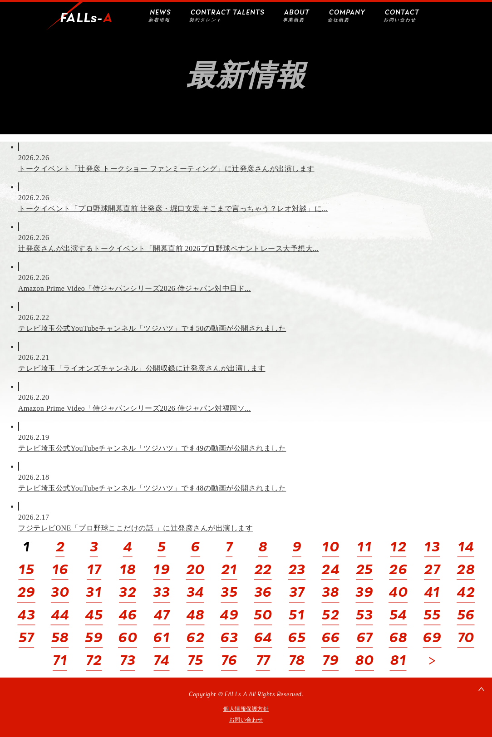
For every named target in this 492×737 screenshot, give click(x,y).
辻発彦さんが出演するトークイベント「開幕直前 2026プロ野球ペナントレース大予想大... (168, 248)
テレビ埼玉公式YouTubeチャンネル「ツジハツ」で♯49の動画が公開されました (152, 448)
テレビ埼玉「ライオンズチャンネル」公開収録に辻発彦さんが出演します (142, 368)
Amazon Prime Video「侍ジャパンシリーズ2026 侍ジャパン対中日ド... (134, 288)
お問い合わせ (246, 720)
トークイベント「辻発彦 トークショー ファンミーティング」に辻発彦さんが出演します (166, 168)
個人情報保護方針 (246, 709)
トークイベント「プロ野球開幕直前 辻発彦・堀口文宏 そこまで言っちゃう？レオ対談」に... (173, 208)
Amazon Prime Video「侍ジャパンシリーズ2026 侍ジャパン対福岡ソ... (134, 408)
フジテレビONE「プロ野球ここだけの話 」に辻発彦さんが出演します (135, 528)
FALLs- (86, 18)
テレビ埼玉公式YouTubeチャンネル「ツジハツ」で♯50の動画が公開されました (152, 328)
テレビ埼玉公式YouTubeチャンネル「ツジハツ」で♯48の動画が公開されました (152, 488)
